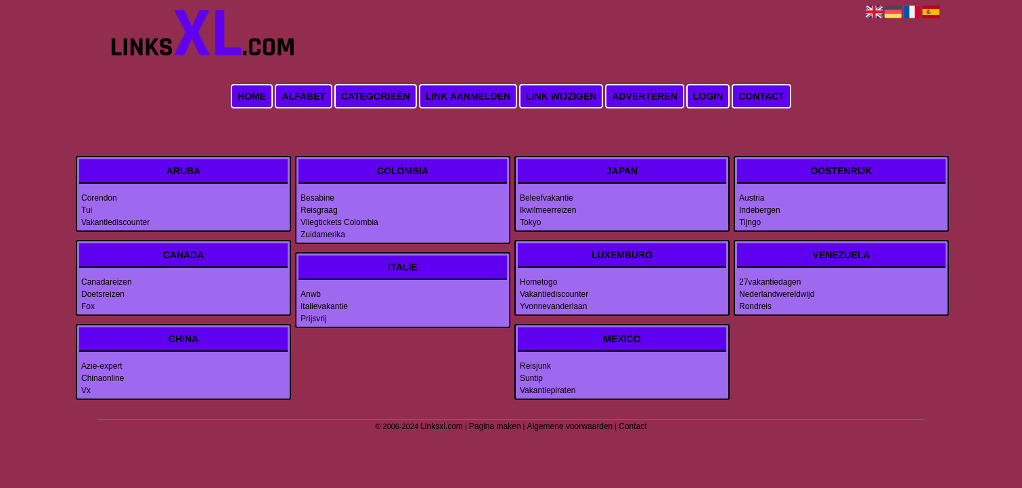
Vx (86, 390)
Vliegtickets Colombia (339, 222)
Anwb (311, 294)
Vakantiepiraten (548, 390)
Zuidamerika (323, 234)
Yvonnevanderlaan (553, 306)
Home (252, 96)
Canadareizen (106, 282)
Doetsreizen (103, 294)
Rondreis (755, 306)
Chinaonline (102, 378)
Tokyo (530, 222)
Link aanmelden (468, 96)
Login (708, 96)
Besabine (317, 198)
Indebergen (759, 210)
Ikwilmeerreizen (548, 210)
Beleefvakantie (546, 198)
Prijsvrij (314, 318)
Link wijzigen (561, 96)
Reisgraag (319, 210)
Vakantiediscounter (115, 222)
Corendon (99, 198)
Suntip (531, 378)
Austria (751, 198)
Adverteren (644, 96)
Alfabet (304, 96)
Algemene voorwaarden (570, 426)
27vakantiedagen (770, 282)
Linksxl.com (441, 426)
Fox (88, 306)
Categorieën (375, 96)
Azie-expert (102, 366)
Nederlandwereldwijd (776, 294)
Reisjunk (535, 366)
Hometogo (538, 282)
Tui (86, 210)
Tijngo (750, 222)
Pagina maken (495, 426)
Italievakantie (324, 306)
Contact (761, 96)
